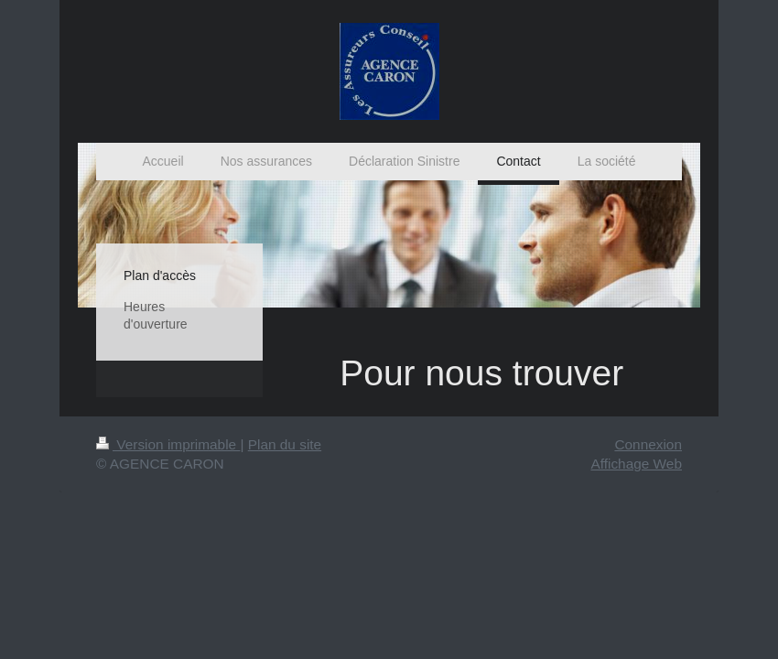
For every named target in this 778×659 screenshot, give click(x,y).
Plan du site (284, 444)
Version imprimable (168, 444)
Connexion (648, 444)
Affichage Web (636, 463)
